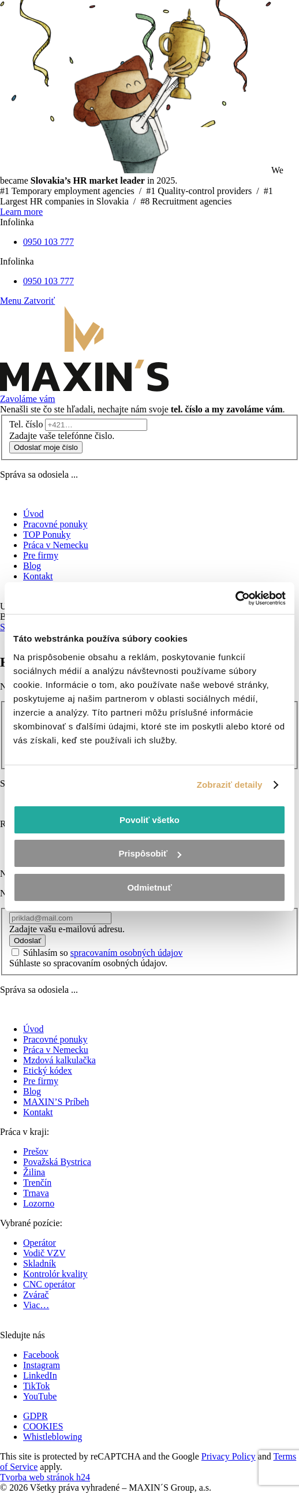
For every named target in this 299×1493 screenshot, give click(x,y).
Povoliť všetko (149, 820)
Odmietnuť (149, 887)
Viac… (36, 1305)
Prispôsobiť (149, 853)
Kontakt (38, 1112)
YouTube (40, 1396)
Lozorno (38, 1203)
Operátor (39, 1243)
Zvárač (35, 1295)
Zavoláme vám (27, 399)
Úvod (33, 1029)
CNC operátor (49, 1284)
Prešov (35, 1151)
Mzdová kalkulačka (59, 1060)
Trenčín (37, 1182)
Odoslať (27, 940)
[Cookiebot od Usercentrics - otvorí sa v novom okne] (235, 598)
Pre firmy (40, 1081)
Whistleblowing (52, 1437)
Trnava (36, 1193)
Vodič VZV (44, 1253)
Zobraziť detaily (230, 785)
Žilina (34, 1172)
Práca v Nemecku (55, 1050)
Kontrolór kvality (55, 1274)
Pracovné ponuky (55, 1039)
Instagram (41, 1365)
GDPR (35, 1416)
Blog (32, 1091)
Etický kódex (47, 1070)
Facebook (41, 1355)
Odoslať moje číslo (46, 447)
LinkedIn (40, 1375)
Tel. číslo (26, 424)
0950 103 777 (48, 242)
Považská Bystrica (57, 1162)
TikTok (36, 1386)
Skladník (39, 1263)
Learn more (21, 212)
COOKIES (43, 1426)
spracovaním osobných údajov (126, 953)
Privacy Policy (228, 1456)
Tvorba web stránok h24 (45, 1477)
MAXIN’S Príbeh (56, 1102)
